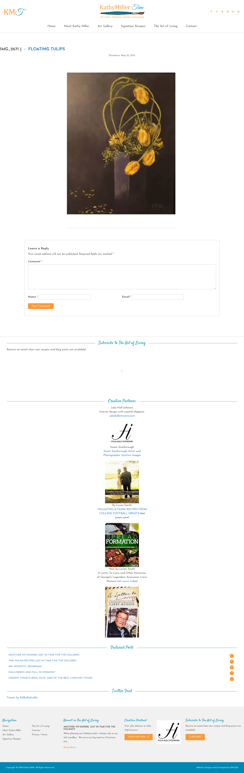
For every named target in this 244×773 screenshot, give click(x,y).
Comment (35, 261)
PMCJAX (234, 768)
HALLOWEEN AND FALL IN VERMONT (31, 672)
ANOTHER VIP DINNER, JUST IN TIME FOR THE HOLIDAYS (43, 655)
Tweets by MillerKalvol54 (22, 697)
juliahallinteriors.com (122, 416)
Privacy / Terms (39, 735)
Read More (70, 747)
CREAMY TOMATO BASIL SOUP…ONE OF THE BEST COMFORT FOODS (50, 678)
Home (51, 26)
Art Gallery (105, 26)
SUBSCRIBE (195, 737)
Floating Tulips (44, 49)
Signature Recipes (133, 26)
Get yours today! (127, 581)
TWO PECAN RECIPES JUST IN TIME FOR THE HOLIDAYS (42, 660)
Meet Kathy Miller (76, 26)
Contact (191, 26)
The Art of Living (165, 26)
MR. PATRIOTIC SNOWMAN (25, 666)
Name (33, 297)
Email (126, 297)
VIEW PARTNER (138, 737)
